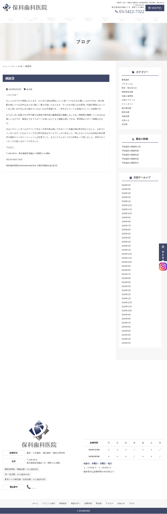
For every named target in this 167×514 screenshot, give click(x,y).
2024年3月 (126, 290)
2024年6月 (126, 278)
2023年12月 (127, 302)
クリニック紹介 (30, 19)
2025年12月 (127, 205)
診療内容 (89, 19)
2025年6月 (126, 229)
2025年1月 (126, 250)
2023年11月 (127, 306)
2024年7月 (126, 274)
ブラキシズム (128, 84)
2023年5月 (126, 331)
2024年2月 (126, 294)
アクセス (122, 19)
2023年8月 (126, 318)
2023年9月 (126, 314)
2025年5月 (126, 233)
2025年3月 (126, 242)
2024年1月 (126, 298)
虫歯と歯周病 (128, 96)
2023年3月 (126, 339)
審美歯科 (126, 80)
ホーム (10, 19)
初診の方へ (71, 19)
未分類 (30, 89)
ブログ (156, 19)
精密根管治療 (128, 92)
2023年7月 (126, 322)
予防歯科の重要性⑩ (131, 150)
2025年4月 (126, 237)
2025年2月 (126, 246)
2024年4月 (126, 286)
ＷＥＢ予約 (163, 252)
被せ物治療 (127, 108)
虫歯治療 (126, 116)
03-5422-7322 (131, 11)
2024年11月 (127, 258)
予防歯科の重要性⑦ (131, 163)
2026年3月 (126, 193)
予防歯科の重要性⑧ (131, 159)
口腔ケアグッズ (129, 100)
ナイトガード (128, 104)
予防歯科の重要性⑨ (131, 155)
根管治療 (126, 112)
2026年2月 (126, 197)
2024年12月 (127, 254)
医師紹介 (52, 19)
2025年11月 (127, 209)
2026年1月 (126, 201)
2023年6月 (126, 327)
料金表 (106, 19)
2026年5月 (126, 185)
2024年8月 (126, 270)
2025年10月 (127, 213)
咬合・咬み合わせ (130, 88)
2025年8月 (126, 221)
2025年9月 (126, 217)
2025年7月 (126, 225)
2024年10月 (127, 262)
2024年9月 (126, 266)
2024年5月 (126, 282)
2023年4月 (126, 335)
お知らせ (140, 19)
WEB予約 (154, 8)
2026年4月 (126, 189)
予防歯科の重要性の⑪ (132, 146)
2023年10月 (127, 310)
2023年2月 (126, 343)
